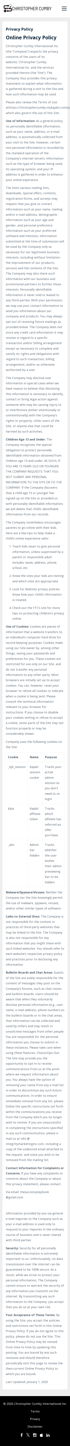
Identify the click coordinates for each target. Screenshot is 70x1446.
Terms (35, 1411)
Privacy (35, 1419)
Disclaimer (35, 1426)
